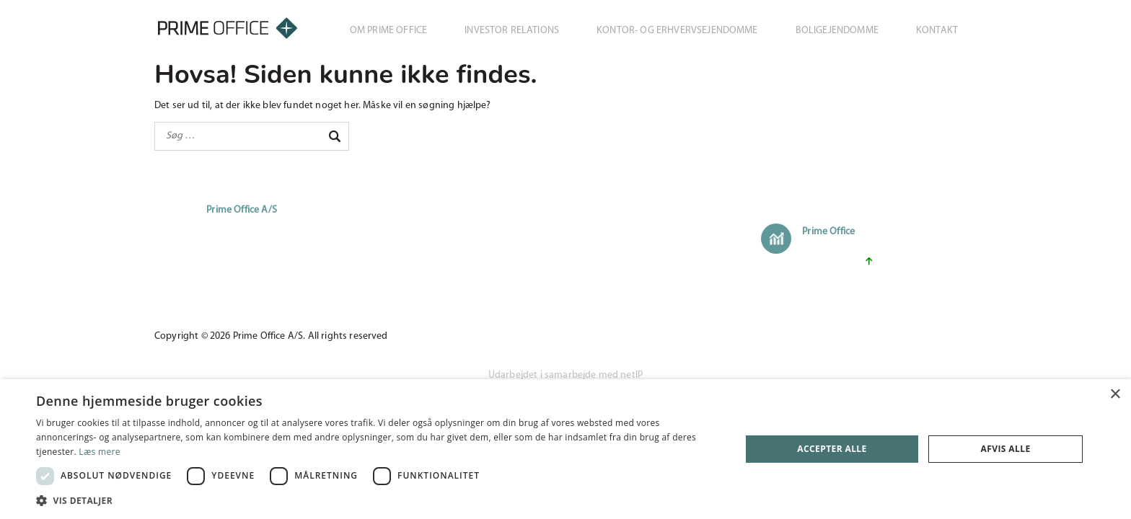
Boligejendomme (837, 30)
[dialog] (565, 449)
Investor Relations (512, 30)
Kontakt (937, 30)
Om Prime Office (388, 30)
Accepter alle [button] (831, 449)
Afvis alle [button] (1006, 449)
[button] (378, 500)
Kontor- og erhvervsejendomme (677, 30)
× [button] (1114, 394)
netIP (631, 375)
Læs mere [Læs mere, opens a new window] (99, 451)
